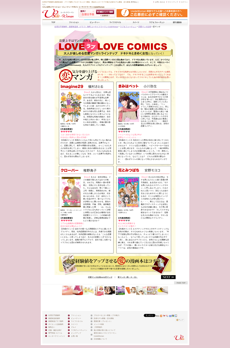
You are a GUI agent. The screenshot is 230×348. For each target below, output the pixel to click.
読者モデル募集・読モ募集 (104, 318)
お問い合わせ (160, 2)
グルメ (73, 327)
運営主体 (97, 333)
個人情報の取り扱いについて (104, 330)
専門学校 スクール (55, 333)
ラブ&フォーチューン (156, 22)
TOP (52, 22)
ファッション (73, 22)
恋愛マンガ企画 (144, 27)
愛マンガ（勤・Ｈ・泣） (128, 277)
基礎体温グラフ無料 (55, 321)
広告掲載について (100, 339)
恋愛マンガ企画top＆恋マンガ (100, 277)
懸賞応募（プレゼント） (103, 321)
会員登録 (105, 12)
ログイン (184, 2)
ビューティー (94, 22)
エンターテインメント (56, 336)
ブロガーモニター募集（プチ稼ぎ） (107, 315)
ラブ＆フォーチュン (128, 27)
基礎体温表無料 (54, 318)
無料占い (51, 327)
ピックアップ (76, 333)
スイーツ (135, 22)
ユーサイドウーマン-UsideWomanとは (105, 15)
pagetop (181, 282)
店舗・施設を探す (55, 330)
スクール (177, 22)
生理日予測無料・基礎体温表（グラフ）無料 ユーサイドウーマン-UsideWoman (86, 27)
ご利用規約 (98, 327)
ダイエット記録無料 (55, 324)
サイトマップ (173, 2)
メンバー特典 (99, 324)
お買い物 (74, 336)
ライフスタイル (115, 22)
